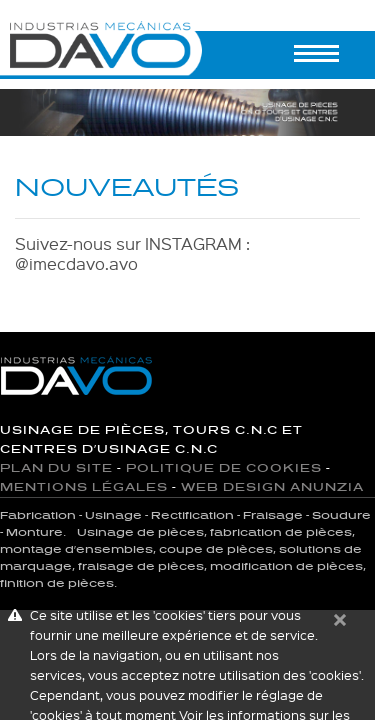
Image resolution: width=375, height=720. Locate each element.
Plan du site (56, 468)
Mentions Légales (84, 487)
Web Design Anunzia (272, 487)
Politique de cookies (224, 468)
